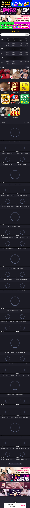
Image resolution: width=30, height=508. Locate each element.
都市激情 (7, 57)
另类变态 (26, 49)
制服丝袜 (7, 49)
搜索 (27, 34)
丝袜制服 (13, 45)
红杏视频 (7, 63)
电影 (2, 48)
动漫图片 (26, 52)
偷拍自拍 (13, 47)
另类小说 (13, 58)
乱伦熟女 (20, 49)
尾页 (21, 463)
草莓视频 (20, 61)
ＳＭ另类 (26, 45)
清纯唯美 (13, 54)
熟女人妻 (7, 45)
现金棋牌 (20, 40)
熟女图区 (20, 54)
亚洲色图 (13, 52)
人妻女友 (20, 57)
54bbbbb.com (15, 32)
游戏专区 (26, 38)
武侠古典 (26, 57)
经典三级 (13, 49)
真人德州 (13, 38)
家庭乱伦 (13, 57)
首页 (9, 463)
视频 (2, 44)
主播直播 (20, 45)
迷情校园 (7, 58)
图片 (2, 53)
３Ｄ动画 (26, 43)
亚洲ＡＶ (7, 43)
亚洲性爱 (7, 47)
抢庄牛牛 (26, 40)
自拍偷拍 (13, 43)
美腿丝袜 (7, 54)
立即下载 (23, 505)
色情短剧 (13, 63)
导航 (2, 62)
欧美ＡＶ (20, 43)
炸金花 (14, 40)
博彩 (2, 39)
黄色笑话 (20, 58)
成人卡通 (20, 47)
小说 (2, 57)
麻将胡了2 (7, 40)
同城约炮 (7, 61)
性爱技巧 (26, 58)
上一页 (13, 463)
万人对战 (20, 38)
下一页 (17, 463)
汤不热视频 (27, 61)
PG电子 (7, 38)
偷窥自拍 (7, 52)
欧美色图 (20, 52)
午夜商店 (13, 61)
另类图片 (26, 54)
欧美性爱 (26, 47)
